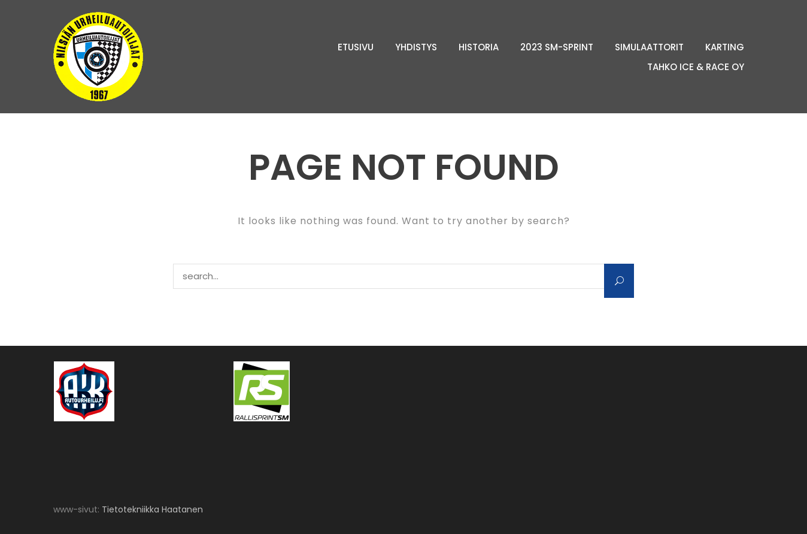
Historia (479, 47)
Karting (724, 47)
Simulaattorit (649, 47)
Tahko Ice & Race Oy (695, 67)
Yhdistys (416, 47)
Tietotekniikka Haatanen (152, 509)
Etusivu (356, 47)
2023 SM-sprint (556, 47)
